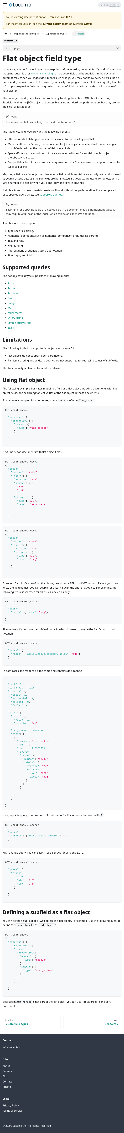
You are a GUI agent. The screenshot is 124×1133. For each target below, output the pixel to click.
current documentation (57, 24)
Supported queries (50, 194)
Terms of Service (12, 1110)
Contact (7, 1081)
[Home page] (6, 33)
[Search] (109, 4)
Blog (5, 1076)
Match (11, 308)
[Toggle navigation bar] (5, 4)
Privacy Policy (11, 1105)
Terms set (14, 293)
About (6, 1066)
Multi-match (15, 313)
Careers (7, 1071)
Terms (11, 288)
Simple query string (19, 323)
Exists (11, 327)
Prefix (11, 298)
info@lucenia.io (12, 1047)
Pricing (7, 1086)
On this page (12, 48)
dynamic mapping (42, 73)
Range (12, 303)
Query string (15, 318)
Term (11, 283)
